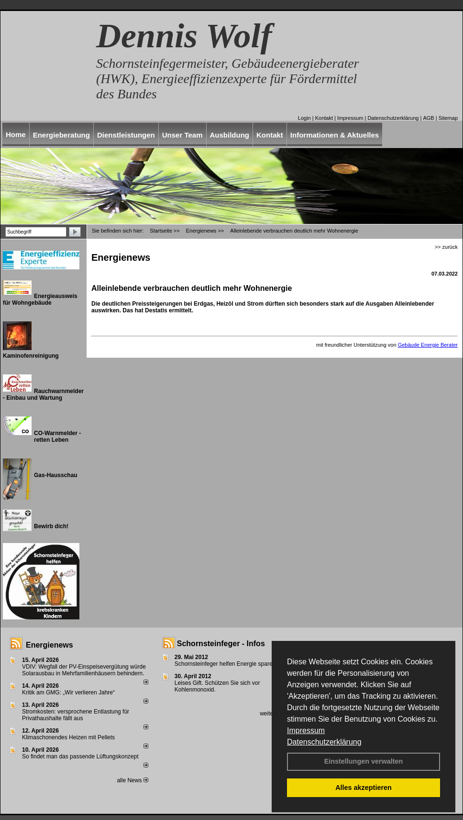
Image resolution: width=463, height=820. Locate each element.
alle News (132, 780)
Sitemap (448, 118)
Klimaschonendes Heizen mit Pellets (68, 737)
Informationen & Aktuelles (334, 135)
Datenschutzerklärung (324, 742)
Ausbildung (230, 135)
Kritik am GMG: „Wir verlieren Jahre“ (68, 692)
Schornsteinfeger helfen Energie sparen (225, 663)
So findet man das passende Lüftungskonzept (80, 756)
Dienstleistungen (126, 135)
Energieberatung (61, 135)
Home (16, 134)
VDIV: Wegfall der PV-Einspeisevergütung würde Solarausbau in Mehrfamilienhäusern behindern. (84, 670)
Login (304, 118)
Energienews (49, 645)
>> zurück (446, 247)
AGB (428, 118)
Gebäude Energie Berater (428, 345)
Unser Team (182, 135)
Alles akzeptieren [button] (363, 787)
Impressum (306, 730)
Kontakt (324, 118)
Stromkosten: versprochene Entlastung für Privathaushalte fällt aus (75, 715)
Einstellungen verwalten (363, 761)
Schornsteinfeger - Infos (221, 643)
